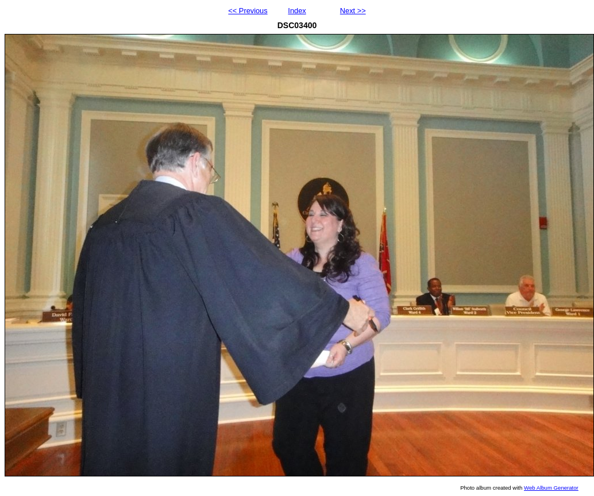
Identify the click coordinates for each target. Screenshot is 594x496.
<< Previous (247, 10)
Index (297, 10)
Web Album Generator (551, 488)
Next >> (353, 10)
